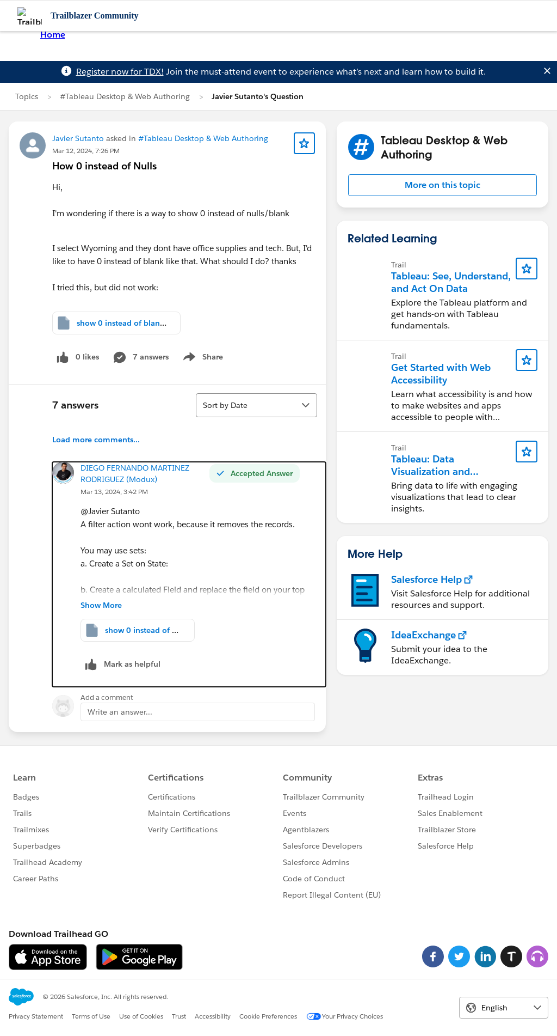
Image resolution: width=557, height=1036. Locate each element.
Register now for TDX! (120, 71)
